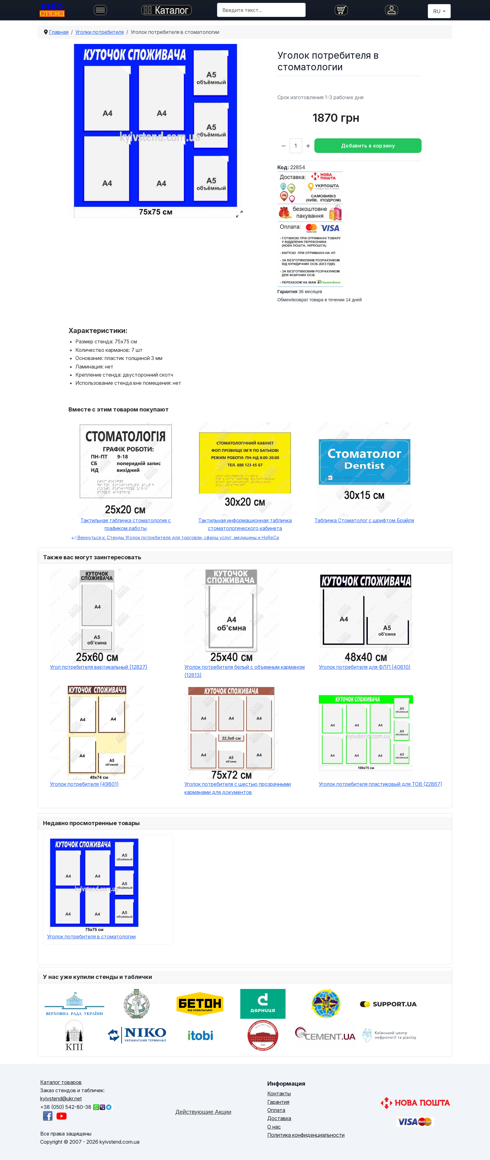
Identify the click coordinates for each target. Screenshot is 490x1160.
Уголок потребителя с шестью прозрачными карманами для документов (237, 788)
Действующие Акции (203, 1112)
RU (437, 11)
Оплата (276, 1110)
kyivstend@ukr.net (61, 1098)
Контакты (279, 1093)
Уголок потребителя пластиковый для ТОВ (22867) (380, 784)
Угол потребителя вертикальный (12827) (98, 667)
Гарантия (278, 1102)
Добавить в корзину (368, 145)
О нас (274, 1127)
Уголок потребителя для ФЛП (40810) (365, 667)
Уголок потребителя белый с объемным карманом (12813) (244, 671)
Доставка (279, 1118)
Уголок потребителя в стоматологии (91, 936)
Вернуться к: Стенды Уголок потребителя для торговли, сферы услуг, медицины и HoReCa (175, 537)
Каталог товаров (61, 1082)
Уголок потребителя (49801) (84, 784)
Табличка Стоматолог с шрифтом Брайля (364, 520)
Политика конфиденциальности (306, 1135)
